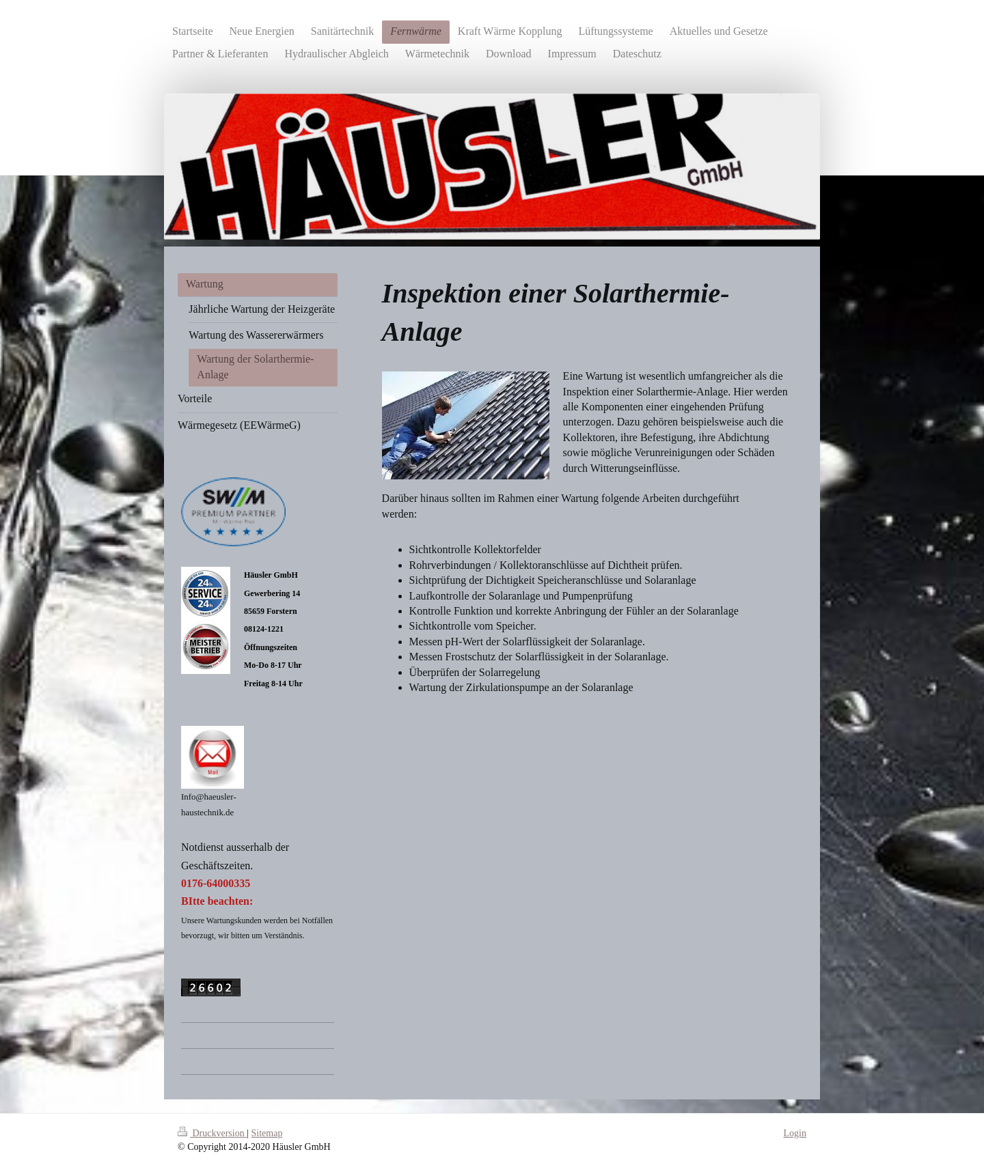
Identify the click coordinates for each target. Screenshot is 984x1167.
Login (795, 1133)
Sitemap (267, 1133)
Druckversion (212, 1133)
